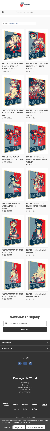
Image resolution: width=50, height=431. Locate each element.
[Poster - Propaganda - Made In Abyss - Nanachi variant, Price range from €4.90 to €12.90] (37, 184)
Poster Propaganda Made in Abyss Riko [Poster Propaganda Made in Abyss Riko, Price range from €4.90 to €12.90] (12, 251)
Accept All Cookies (35, 427)
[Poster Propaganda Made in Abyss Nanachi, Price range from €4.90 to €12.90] (12, 275)
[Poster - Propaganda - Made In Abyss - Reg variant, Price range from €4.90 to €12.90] (12, 184)
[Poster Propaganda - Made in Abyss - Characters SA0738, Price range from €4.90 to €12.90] (37, 91)
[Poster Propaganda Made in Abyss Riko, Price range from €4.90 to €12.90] (12, 231)
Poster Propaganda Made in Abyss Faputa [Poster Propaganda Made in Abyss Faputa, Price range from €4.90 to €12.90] (36, 295)
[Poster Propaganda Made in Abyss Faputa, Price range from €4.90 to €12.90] (37, 275)
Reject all (19, 427)
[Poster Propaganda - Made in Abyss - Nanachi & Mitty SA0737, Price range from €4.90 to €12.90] (12, 91)
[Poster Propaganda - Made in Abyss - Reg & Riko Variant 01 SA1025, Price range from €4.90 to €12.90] (12, 45)
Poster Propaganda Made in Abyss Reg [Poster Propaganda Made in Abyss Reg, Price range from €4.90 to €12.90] (36, 251)
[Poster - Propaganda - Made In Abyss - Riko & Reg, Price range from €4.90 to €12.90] (12, 138)
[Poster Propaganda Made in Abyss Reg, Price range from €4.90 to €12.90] (37, 231)
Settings (7, 427)
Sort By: (5, 23)
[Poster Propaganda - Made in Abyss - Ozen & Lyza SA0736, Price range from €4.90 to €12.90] (37, 45)
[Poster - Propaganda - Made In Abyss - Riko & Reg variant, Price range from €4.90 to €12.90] (37, 138)
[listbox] (21, 23)
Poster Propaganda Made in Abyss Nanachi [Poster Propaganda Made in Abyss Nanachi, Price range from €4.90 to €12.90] (12, 295)
